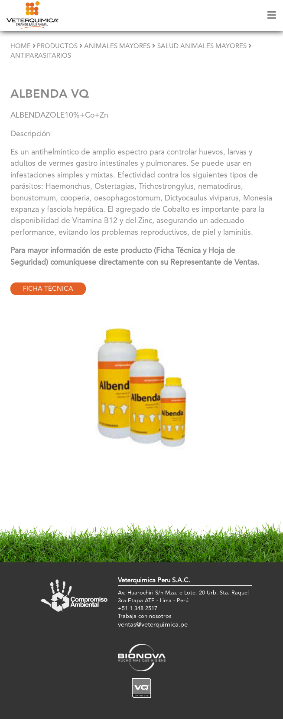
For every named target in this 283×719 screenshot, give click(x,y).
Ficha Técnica (48, 289)
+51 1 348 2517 (137, 608)
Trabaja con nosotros (144, 616)
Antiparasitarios (40, 56)
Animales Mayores (117, 46)
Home (20, 46)
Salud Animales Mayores (202, 46)
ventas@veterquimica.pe (153, 625)
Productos (57, 46)
